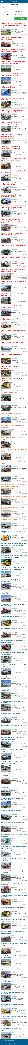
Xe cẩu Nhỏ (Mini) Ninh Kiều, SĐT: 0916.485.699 (13, 474)
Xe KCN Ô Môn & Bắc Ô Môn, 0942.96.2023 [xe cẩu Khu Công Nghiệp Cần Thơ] (12, 221)
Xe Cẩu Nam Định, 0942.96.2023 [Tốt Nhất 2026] (13, 496)
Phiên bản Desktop (15, 1043)
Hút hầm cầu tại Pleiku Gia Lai (9, 403)
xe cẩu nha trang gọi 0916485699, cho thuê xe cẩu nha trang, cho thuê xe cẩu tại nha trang (13, 25)
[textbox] (14, 8)
